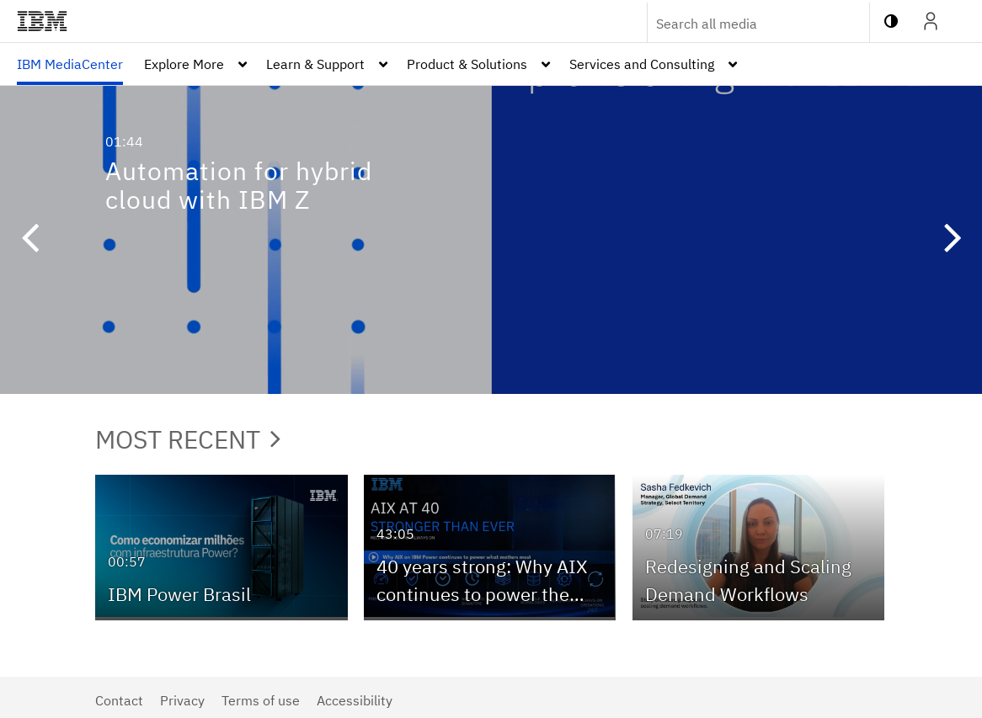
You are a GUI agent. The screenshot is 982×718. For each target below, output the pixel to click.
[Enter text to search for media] (740, 24)
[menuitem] (70, 64)
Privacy (182, 700)
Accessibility (354, 700)
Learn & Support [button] (315, 64)
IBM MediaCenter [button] (70, 64)
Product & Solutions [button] (467, 64)
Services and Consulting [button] (641, 64)
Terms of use (260, 700)
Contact (119, 700)
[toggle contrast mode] (891, 21)
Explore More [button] (184, 64)
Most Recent (187, 439)
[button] (29, 240)
